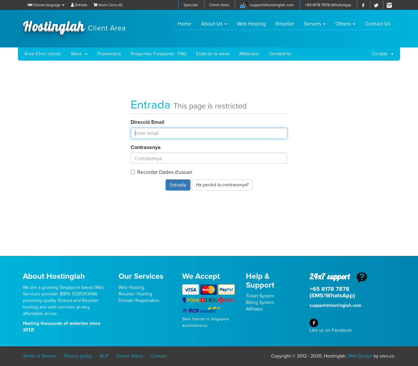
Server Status (129, 356)
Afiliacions (249, 54)
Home (187, 23)
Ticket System (260, 296)
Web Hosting (251, 24)
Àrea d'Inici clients (42, 54)
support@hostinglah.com (272, 5)
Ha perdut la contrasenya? (222, 185)
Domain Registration (139, 300)
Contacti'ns (280, 54)
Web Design (360, 356)
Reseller (285, 24)
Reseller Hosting (135, 294)
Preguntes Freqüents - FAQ (158, 54)
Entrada (79, 5)
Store (79, 54)
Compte (383, 54)
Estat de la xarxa (212, 54)
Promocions (109, 54)
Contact (159, 356)
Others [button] (345, 24)
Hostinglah (74, 25)
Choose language (46, 5)
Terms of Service (39, 356)
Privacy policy (78, 356)
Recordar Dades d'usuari (161, 172)
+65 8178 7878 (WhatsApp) (328, 5)
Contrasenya (146, 147)
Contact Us (377, 24)
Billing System (260, 302)
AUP (104, 356)
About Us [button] (214, 24)
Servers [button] (315, 24)
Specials (191, 5)
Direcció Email (147, 122)
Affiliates (254, 309)
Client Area (219, 5)
